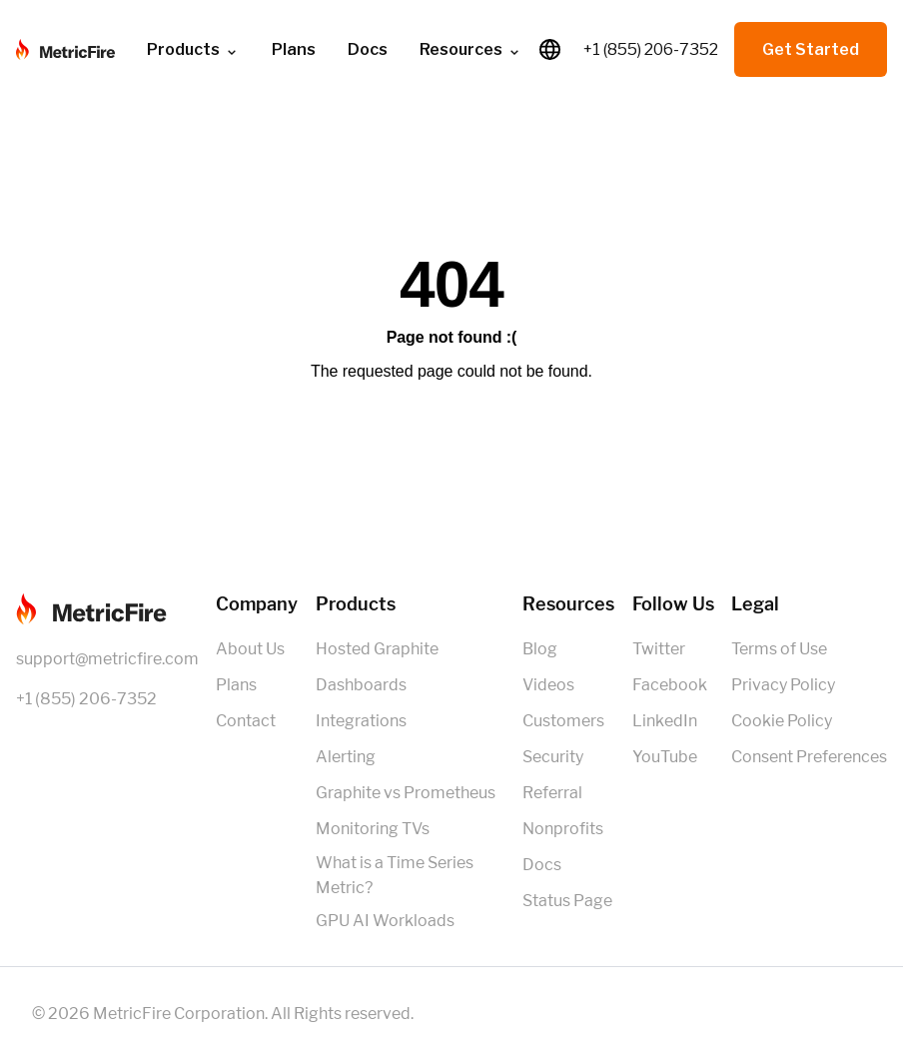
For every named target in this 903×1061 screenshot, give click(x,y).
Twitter (658, 648)
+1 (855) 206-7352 (650, 49)
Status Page (567, 900)
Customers (563, 720)
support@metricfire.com (107, 658)
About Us (250, 648)
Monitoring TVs (373, 828)
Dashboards (361, 684)
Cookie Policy (781, 720)
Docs (368, 49)
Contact (246, 720)
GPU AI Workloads (385, 920)
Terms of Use (779, 648)
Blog (539, 648)
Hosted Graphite (377, 648)
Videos (548, 684)
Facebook (669, 684)
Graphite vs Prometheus (405, 792)
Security (552, 756)
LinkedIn (664, 720)
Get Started (810, 49)
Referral (552, 792)
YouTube (664, 756)
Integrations (361, 720)
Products (193, 50)
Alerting (346, 756)
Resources (471, 50)
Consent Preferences (809, 756)
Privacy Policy (783, 684)
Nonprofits (562, 828)
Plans (294, 49)
